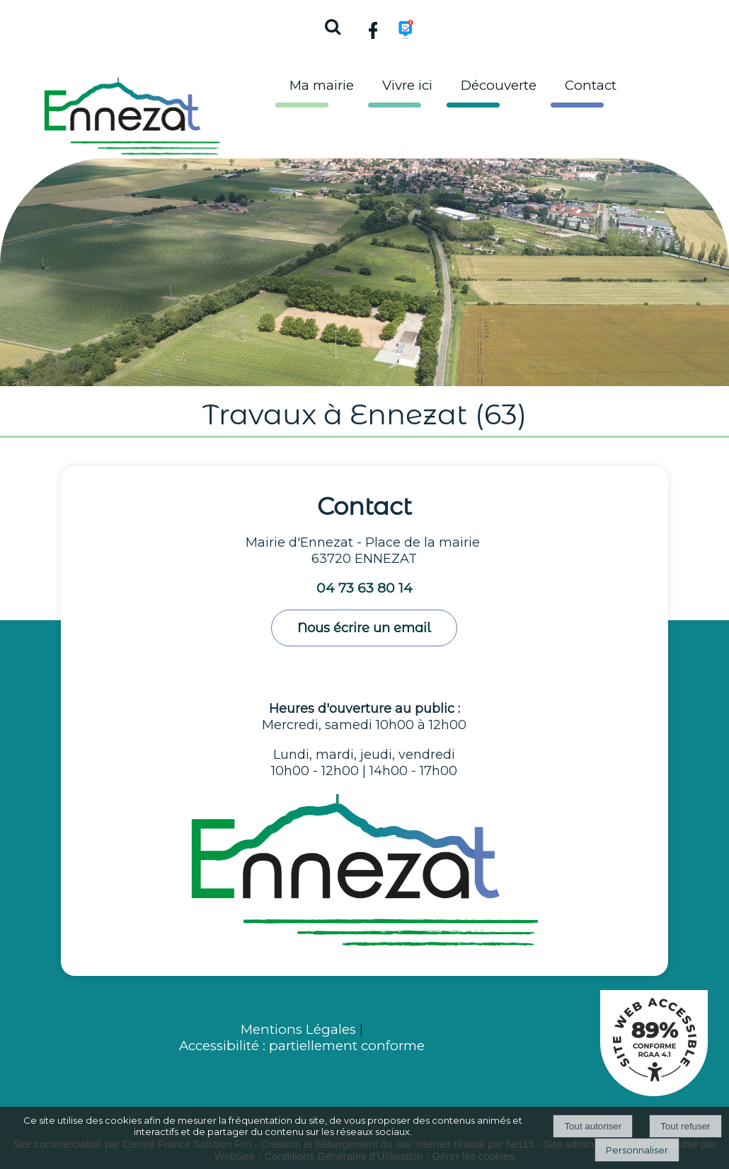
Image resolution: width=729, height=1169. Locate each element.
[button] (332, 25)
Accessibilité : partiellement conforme (302, 1045)
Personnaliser (637, 1150)
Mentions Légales (300, 1029)
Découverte (498, 85)
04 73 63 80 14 (364, 588)
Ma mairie (321, 85)
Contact (590, 85)
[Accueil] (132, 112)
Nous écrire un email (364, 628)
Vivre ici (407, 85)
